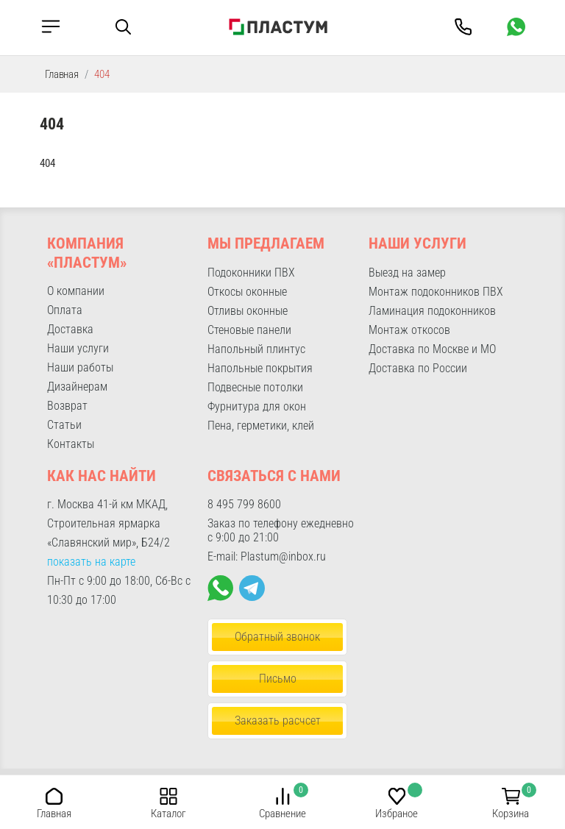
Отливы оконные (247, 311)
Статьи (64, 425)
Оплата (64, 310)
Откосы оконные (247, 292)
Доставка (70, 329)
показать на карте (91, 562)
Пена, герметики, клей (260, 426)
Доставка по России (418, 368)
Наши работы (80, 367)
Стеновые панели (249, 330)
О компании (75, 291)
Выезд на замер (407, 273)
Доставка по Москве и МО (432, 349)
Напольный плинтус (256, 349)
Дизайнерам (77, 387)
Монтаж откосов (409, 330)
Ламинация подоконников (432, 311)
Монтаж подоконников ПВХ (436, 292)
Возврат (67, 406)
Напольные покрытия (260, 368)
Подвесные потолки (255, 387)
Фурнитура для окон (256, 406)
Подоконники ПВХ (251, 273)
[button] (54, 795)
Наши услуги (78, 348)
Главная (62, 74)
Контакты (70, 444)
